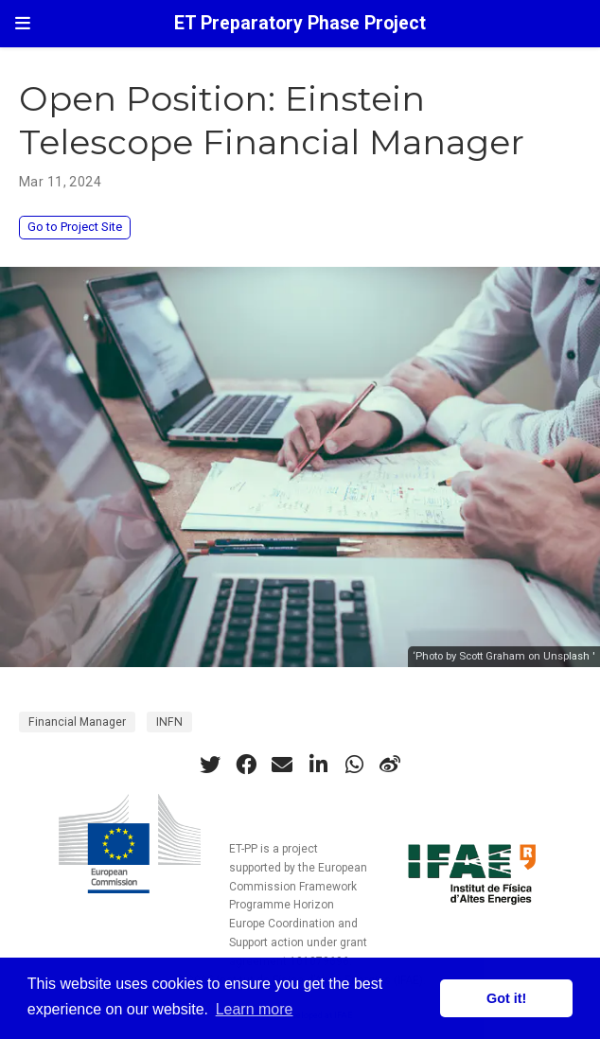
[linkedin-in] (318, 764)
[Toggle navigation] (22, 23)
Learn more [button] (254, 1009)
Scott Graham (492, 656)
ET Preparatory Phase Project (300, 23)
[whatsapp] (354, 764)
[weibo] (390, 764)
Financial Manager (77, 722)
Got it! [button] (506, 998)
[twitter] (210, 764)
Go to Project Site (74, 227)
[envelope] (282, 764)
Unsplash (566, 656)
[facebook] (246, 764)
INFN (169, 722)
